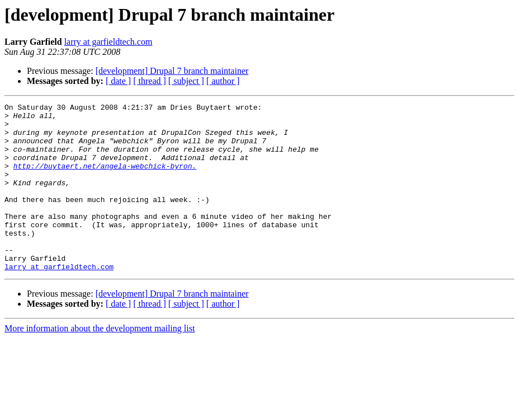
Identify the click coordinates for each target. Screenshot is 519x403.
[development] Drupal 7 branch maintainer (172, 71)
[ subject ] (186, 81)
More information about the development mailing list (99, 362)
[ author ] (223, 81)
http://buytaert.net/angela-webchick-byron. (105, 179)
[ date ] (118, 81)
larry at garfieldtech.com (108, 41)
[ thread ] (149, 81)
